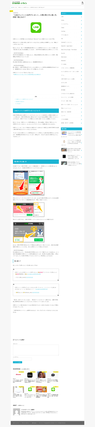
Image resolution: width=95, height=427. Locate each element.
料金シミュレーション (66, 99)
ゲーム (62, 69)
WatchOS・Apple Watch (66, 43)
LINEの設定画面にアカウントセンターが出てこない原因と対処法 (71, 151)
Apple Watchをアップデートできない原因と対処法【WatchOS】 (70, 145)
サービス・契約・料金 (66, 93)
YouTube (63, 29)
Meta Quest (63, 53)
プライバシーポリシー (26, 422)
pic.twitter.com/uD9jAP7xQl (42, 289)
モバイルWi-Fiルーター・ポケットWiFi (69, 66)
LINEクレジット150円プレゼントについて (24, 99)
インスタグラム (64, 23)
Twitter (62, 26)
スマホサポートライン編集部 (27, 409)
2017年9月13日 (29, 277)
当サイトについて (16, 422)
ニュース (63, 106)
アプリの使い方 (64, 33)
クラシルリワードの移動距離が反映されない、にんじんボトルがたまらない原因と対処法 (71, 124)
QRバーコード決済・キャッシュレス (69, 96)
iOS (62, 36)
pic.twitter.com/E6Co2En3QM (34, 274)
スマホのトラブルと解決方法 (67, 86)
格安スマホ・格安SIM (65, 103)
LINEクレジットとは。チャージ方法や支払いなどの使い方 (27, 74)
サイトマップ (41, 422)
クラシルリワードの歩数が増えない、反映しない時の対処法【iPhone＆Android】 (71, 131)
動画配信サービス (65, 79)
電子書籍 (63, 83)
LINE (62, 16)
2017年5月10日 (35, 292)
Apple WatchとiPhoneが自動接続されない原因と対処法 (70, 138)
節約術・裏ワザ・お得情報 (66, 113)
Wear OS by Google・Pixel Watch (68, 46)
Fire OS (62, 49)
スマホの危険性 (64, 109)
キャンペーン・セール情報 (66, 89)
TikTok (62, 19)
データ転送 (63, 59)
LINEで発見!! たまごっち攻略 (67, 73)
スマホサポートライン (55, 422)
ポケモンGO (63, 76)
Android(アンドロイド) (66, 39)
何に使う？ (18, 103)
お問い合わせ (34, 422)
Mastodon (63, 56)
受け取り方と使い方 (19, 101)
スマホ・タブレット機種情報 (67, 63)
